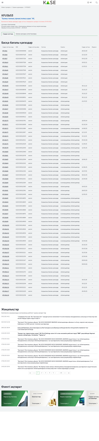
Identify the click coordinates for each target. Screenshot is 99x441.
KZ (89, 2)
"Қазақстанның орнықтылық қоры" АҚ (17, 18)
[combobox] (89, 2)
